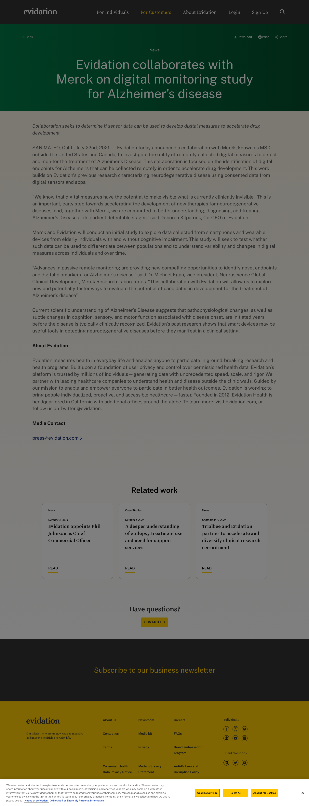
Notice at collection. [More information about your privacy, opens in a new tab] (36, 801)
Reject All (235, 794)
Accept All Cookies (264, 794)
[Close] (302, 794)
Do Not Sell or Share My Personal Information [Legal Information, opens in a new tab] (76, 801)
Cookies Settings (207, 794)
